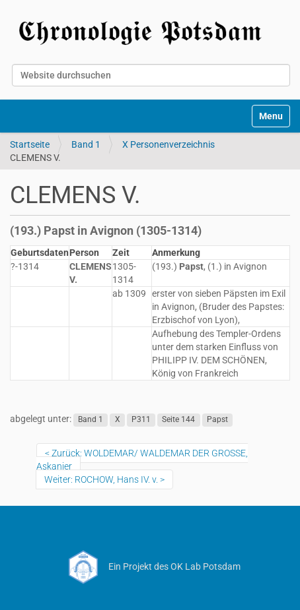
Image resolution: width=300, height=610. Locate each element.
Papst (217, 419)
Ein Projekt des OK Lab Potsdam (150, 566)
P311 (141, 419)
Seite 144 (178, 419)
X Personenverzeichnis (168, 144)
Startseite (30, 144)
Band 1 (85, 144)
